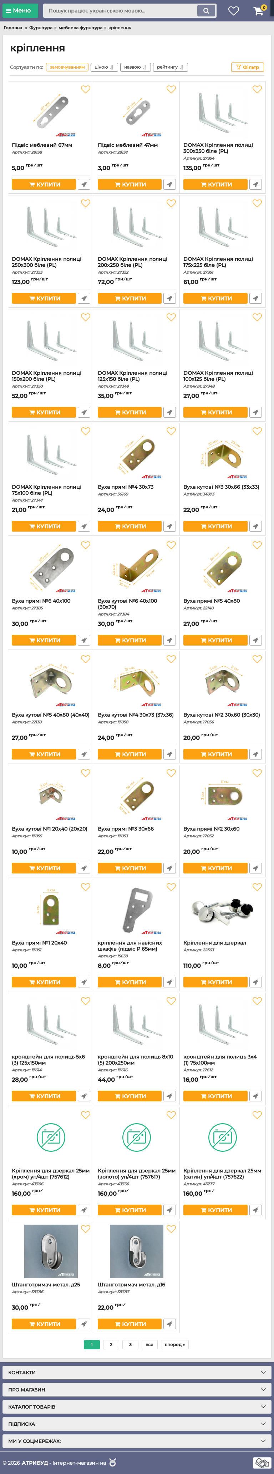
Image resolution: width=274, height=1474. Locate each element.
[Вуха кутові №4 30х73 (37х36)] (137, 681)
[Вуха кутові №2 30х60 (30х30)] (222, 681)
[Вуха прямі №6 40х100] (51, 567)
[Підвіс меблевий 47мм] (137, 112)
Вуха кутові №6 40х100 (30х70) (137, 607)
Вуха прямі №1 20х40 (51, 946)
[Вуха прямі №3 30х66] (137, 795)
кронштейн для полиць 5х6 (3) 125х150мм (51, 1063)
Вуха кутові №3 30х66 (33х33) (222, 490)
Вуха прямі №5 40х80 (222, 604)
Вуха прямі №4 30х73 (137, 490)
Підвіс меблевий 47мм (137, 148)
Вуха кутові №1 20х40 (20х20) (51, 832)
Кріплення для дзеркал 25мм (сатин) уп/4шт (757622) (222, 1177)
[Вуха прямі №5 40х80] (222, 567)
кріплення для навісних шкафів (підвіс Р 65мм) (137, 949)
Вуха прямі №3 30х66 (137, 832)
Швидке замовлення (84, 184)
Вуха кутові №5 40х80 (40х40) (51, 718)
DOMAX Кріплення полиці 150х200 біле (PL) (51, 379)
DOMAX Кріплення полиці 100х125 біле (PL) (222, 379)
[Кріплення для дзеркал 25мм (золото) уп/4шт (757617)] (137, 1137)
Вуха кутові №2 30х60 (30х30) (222, 718)
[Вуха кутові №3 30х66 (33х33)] (222, 453)
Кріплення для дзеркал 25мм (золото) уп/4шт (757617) (137, 1177)
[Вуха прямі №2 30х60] (222, 795)
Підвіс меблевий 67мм (51, 148)
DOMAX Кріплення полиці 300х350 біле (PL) (222, 151)
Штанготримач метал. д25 (51, 1288)
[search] (130, 11)
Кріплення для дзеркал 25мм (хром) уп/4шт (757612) (51, 1177)
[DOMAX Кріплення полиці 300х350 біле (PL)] (222, 112)
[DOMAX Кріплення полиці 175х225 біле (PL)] (222, 226)
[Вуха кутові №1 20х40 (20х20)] (51, 795)
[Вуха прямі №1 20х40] (51, 909)
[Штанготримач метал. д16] (137, 1251)
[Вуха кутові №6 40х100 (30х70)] (137, 567)
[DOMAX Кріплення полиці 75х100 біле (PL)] (51, 453)
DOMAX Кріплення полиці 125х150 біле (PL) (137, 379)
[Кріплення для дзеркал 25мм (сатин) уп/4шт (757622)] (222, 1137)
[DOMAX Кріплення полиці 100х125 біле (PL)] (222, 340)
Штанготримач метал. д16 (137, 1288)
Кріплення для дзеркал (222, 946)
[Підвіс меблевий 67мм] (51, 112)
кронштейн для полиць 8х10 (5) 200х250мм (137, 1063)
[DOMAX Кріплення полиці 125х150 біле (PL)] (137, 340)
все (149, 1344)
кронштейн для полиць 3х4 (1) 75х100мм (222, 1063)
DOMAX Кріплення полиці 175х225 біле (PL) (222, 265)
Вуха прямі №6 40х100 (51, 604)
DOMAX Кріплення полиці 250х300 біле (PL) (51, 265)
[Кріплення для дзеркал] (222, 909)
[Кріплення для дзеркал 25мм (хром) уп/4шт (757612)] (51, 1137)
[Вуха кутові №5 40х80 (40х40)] (51, 681)
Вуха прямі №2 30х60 (222, 832)
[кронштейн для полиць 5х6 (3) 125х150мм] (51, 1023)
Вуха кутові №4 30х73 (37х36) (137, 718)
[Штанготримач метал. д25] (51, 1251)
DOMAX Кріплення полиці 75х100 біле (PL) (51, 493)
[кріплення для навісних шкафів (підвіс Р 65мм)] (137, 909)
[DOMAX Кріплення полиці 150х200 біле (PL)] (51, 340)
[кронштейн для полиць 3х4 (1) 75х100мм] (222, 1023)
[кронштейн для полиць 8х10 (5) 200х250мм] (137, 1023)
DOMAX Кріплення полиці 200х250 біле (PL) (137, 265)
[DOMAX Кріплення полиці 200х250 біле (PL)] (137, 226)
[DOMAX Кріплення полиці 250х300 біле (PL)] (51, 226)
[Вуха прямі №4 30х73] (137, 453)
